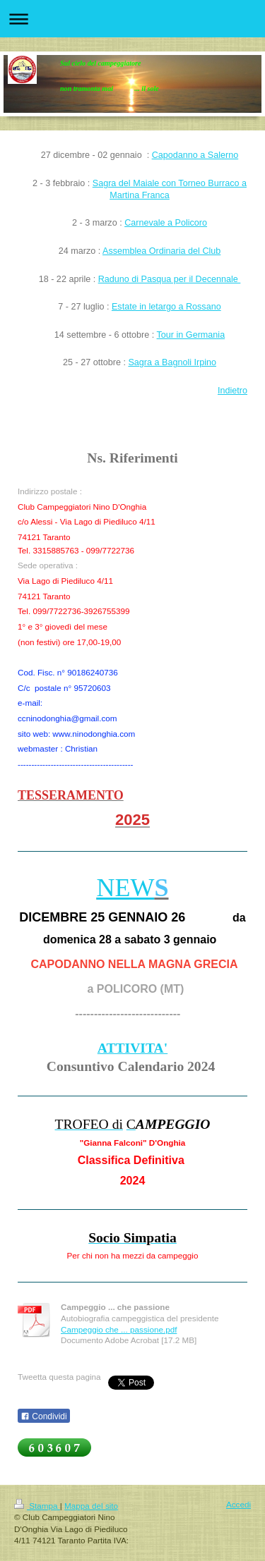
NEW (126, 888)
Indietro (232, 391)
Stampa (37, 1505)
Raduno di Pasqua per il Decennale (169, 279)
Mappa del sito (91, 1505)
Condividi (43, 1416)
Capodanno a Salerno (195, 155)
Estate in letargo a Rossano (166, 307)
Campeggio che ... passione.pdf (119, 1329)
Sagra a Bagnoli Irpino (172, 362)
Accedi (238, 1504)
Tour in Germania (191, 335)
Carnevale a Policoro (165, 223)
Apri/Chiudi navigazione (132, 19)
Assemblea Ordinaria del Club (161, 251)
